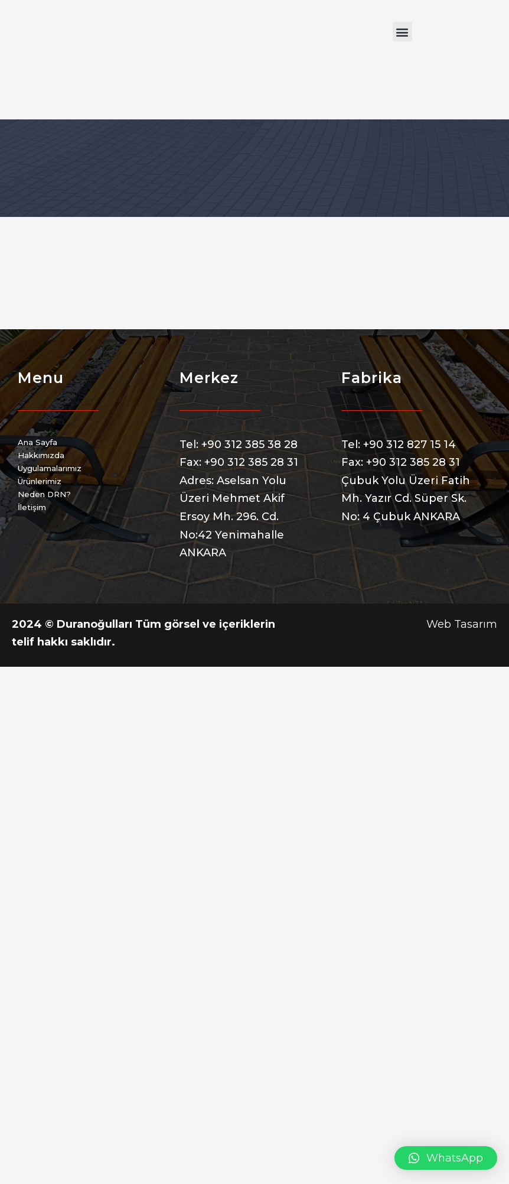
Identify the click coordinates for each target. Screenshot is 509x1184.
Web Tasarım (461, 624)
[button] (402, 31)
